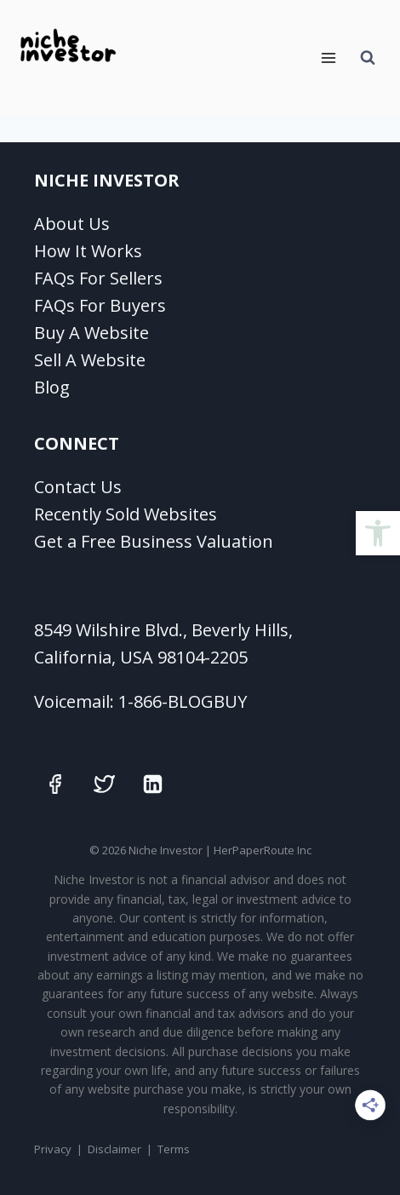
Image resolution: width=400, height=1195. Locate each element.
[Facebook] (55, 783)
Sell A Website (90, 359)
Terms (173, 1149)
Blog (52, 387)
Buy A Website (91, 332)
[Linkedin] (153, 783)
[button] (378, 533)
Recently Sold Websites (125, 514)
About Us (72, 223)
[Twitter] (104, 783)
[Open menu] (328, 57)
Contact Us (78, 486)
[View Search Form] (367, 58)
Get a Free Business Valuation (153, 541)
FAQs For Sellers (98, 278)
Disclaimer (114, 1149)
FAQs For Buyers (100, 305)
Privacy (52, 1149)
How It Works (88, 250)
